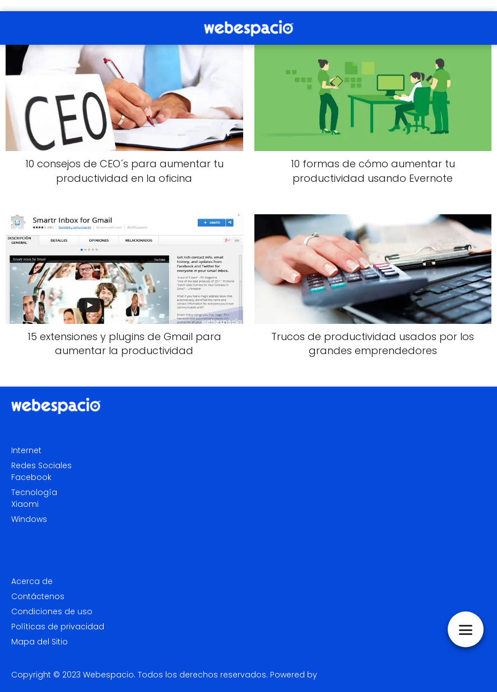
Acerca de (32, 581)
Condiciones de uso (51, 611)
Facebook (31, 477)
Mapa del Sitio (39, 641)
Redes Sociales (41, 465)
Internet (26, 450)
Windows (29, 519)
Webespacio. (109, 674)
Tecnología (34, 492)
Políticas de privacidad (57, 626)
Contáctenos (37, 596)
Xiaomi (25, 504)
